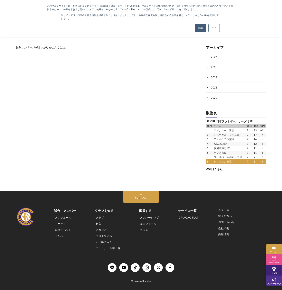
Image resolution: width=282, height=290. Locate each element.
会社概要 (223, 228)
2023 (214, 87)
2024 (214, 77)
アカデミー (102, 229)
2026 (214, 57)
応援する (145, 210)
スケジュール (63, 217)
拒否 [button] (214, 28)
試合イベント (63, 229)
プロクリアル (104, 236)
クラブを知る (104, 210)
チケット (60, 223)
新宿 (98, 223)
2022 (214, 97)
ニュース (223, 209)
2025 (214, 67)
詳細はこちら (214, 169)
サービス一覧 (187, 210)
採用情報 (223, 234)
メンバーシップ (149, 217)
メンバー (60, 236)
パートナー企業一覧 (108, 248)
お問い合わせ (226, 222)
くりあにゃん (104, 242)
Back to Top (141, 198)
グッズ (144, 229)
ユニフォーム (148, 223)
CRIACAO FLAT (189, 217)
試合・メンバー (65, 210)
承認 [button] (200, 28)
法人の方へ (225, 216)
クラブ (100, 217)
